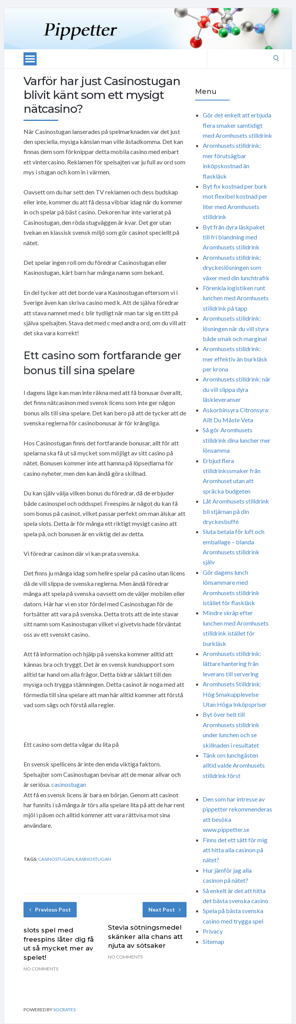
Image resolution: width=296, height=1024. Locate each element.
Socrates (64, 1009)
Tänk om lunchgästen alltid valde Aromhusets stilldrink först (234, 765)
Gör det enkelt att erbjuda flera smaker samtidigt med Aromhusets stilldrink (237, 125)
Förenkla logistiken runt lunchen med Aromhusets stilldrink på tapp (236, 298)
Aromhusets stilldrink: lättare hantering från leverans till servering (232, 664)
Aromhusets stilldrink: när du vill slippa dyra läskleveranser (237, 389)
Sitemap (213, 941)
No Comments (41, 969)
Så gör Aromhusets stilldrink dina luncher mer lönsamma (237, 440)
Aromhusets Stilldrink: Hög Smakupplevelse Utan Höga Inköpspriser (235, 694)
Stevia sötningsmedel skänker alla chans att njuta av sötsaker (145, 937)
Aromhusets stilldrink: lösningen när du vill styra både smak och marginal (236, 328)
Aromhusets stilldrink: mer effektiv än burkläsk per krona (235, 359)
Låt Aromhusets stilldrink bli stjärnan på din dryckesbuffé (236, 511)
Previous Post (50, 909)
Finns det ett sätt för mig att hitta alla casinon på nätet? (235, 850)
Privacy (213, 931)
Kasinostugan (93, 859)
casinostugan (68, 784)
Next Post (164, 909)
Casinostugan (56, 859)
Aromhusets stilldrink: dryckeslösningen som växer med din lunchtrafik (236, 267)
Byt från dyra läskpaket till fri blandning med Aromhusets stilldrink (234, 237)
